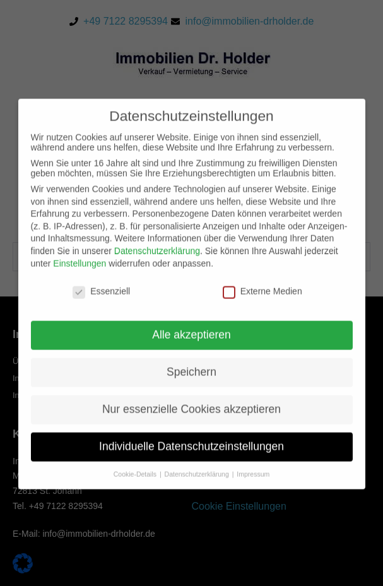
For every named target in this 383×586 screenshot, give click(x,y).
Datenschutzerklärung (157, 259)
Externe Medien (262, 300)
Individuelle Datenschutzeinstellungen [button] (191, 454)
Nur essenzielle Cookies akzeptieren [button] (191, 417)
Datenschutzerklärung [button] (198, 482)
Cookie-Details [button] (136, 482)
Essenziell (101, 300)
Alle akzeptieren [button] (191, 343)
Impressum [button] (253, 482)
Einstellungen (79, 272)
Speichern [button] (191, 380)
